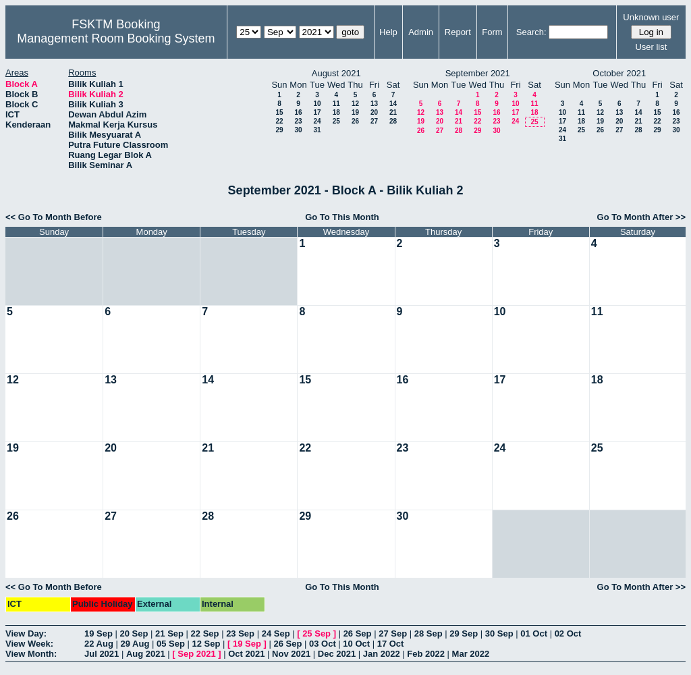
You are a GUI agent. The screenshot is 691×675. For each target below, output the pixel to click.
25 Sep (316, 633)
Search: (531, 32)
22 (279, 121)
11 (336, 103)
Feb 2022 (426, 654)
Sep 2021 (196, 654)
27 (374, 121)
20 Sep (134, 633)
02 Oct (568, 633)
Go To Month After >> (641, 217)
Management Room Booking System (116, 38)
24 (317, 121)
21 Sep (169, 633)
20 (374, 112)
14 (393, 103)
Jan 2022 (381, 654)
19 (355, 112)
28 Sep (428, 633)
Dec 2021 (337, 654)
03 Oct (322, 644)
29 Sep (463, 633)
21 (393, 112)
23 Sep (240, 633)
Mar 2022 (471, 654)
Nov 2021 (291, 654)
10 (317, 103)
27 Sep (393, 633)
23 (298, 121)
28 (393, 121)
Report (458, 32)
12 (355, 103)
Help (388, 32)
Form (492, 32)
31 (317, 130)
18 (336, 112)
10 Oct (356, 644)
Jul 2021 (101, 654)
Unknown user (651, 17)
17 (317, 112)
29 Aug (134, 644)
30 (298, 130)
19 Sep (98, 633)
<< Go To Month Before (53, 217)
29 (279, 130)
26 (355, 121)
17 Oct (390, 644)
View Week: (29, 644)
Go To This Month (342, 217)
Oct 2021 (246, 654)
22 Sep (205, 633)
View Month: (31, 654)
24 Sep (276, 633)
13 (374, 103)
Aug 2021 (145, 654)
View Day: (26, 633)
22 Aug (98, 644)
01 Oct (533, 633)
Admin (420, 32)
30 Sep (499, 633)
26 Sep (357, 633)
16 (298, 112)
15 (279, 112)
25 (336, 121)
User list (651, 47)
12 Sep (206, 644)
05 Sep (171, 644)
